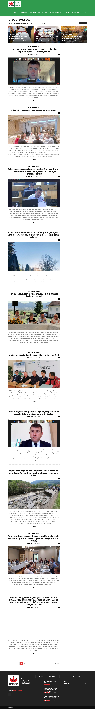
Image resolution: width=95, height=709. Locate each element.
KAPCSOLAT (67, 13)
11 (30, 663)
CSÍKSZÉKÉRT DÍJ (77, 13)
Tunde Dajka (65, 40)
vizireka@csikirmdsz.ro (14, 40)
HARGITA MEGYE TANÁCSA (18, 18)
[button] (85, 13)
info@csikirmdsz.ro (17, 690)
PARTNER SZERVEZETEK (56, 13)
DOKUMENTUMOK (42, 13)
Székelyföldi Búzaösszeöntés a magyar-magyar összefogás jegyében (33, 110)
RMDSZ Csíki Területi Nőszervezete (38, 23)
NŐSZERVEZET (23, 13)
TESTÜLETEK (32, 13)
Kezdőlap (10, 18)
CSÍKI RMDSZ (10, 23)
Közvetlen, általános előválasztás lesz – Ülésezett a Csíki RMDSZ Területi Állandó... (51, 697)
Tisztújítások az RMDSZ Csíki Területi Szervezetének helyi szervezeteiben (50, 690)
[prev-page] (9, 663)
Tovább (33, 100)
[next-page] (34, 663)
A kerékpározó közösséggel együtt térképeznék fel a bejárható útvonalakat (34, 355)
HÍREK (15, 13)
